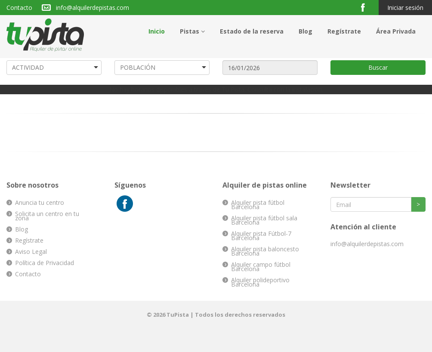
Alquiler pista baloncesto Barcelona (265, 251)
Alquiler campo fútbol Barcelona (260, 266)
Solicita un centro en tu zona (47, 216)
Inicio (156, 31)
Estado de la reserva (252, 31)
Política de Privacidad (44, 263)
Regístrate (344, 31)
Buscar (378, 67)
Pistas (192, 31)
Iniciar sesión (405, 7)
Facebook (366, 7)
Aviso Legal (31, 251)
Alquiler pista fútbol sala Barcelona (264, 220)
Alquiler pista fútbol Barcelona (257, 204)
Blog (305, 31)
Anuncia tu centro (39, 202)
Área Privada (396, 31)
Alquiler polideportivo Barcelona (260, 282)
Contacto (19, 7)
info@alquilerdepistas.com (92, 7)
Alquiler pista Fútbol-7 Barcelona (261, 235)
